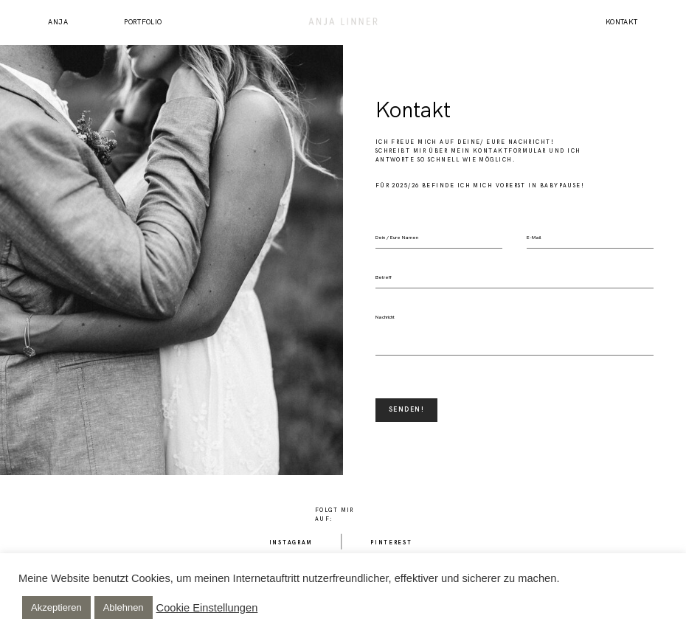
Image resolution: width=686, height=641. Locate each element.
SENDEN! (406, 409)
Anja (58, 22)
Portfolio (143, 22)
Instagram (291, 542)
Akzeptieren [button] (56, 607)
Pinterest (391, 542)
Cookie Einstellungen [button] (207, 608)
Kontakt (622, 22)
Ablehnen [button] (123, 607)
